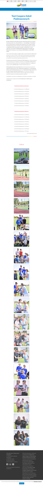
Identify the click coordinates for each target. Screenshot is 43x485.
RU (26, 1)
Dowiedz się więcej (38, 481)
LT (22, 1)
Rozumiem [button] (21, 483)
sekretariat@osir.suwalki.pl (11, 461)
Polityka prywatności (10, 467)
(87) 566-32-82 (11, 458)
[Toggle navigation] (21, 9)
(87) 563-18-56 (11, 460)
